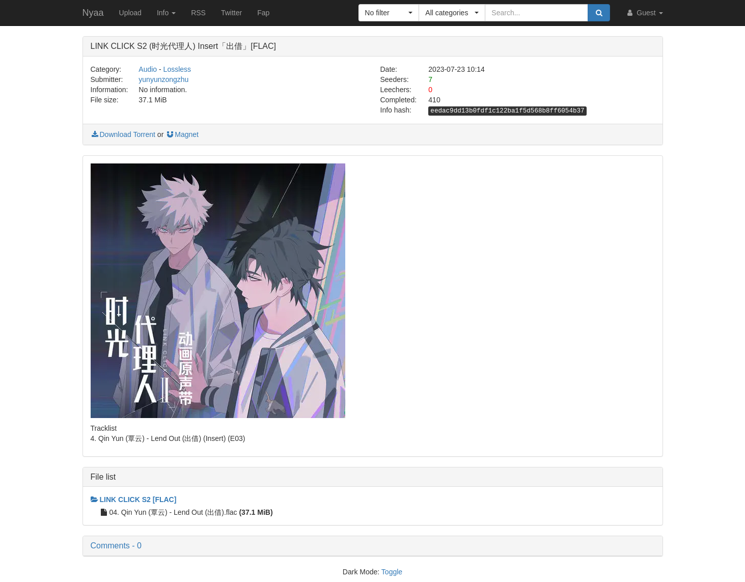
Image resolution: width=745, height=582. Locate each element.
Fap (263, 13)
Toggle (391, 572)
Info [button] (166, 13)
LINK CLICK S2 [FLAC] (134, 499)
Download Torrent (123, 134)
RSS (198, 13)
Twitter (231, 13)
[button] (388, 12)
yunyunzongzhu (163, 79)
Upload (130, 13)
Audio (148, 69)
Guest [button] (644, 13)
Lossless (177, 69)
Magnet (182, 134)
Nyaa (93, 13)
